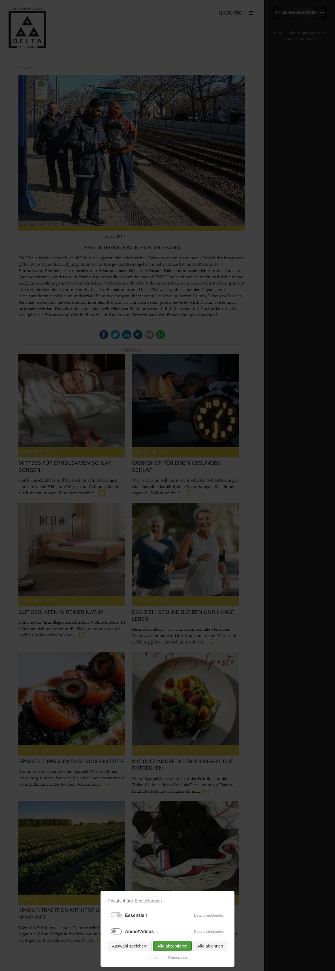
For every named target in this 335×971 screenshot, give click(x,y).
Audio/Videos (139, 931)
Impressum (155, 957)
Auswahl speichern (130, 946)
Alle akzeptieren (172, 946)
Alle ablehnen (210, 946)
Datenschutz (178, 957)
